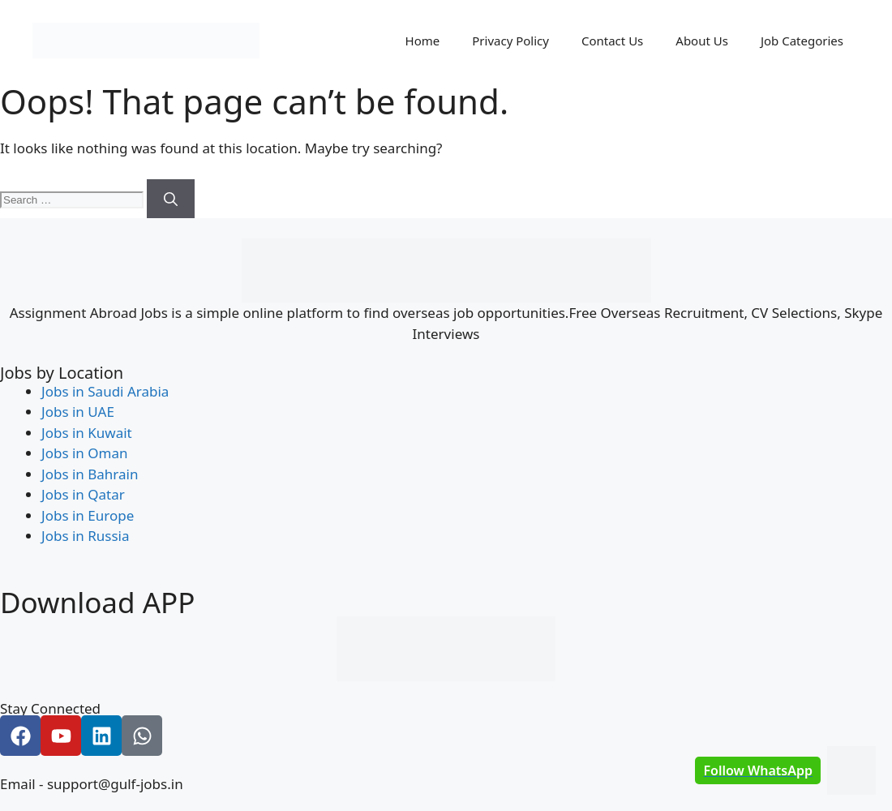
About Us (701, 40)
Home (422, 40)
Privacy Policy (510, 40)
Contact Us (612, 40)
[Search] (171, 198)
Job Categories (802, 40)
